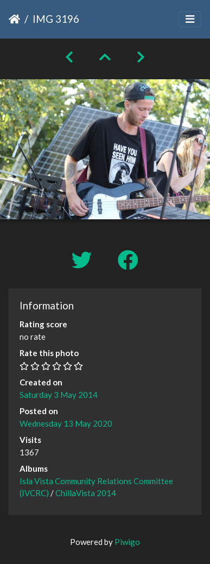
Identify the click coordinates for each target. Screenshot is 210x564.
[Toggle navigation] (190, 19)
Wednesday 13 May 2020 (66, 423)
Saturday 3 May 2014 (59, 395)
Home (14, 19)
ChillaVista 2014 (85, 493)
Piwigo (127, 542)
